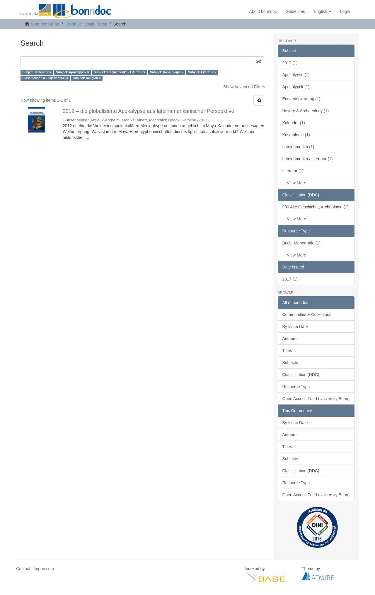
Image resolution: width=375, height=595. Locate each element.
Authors (289, 338)
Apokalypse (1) (296, 74)
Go (258, 61)
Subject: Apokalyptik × (72, 72)
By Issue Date (295, 326)
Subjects (290, 362)
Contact (23, 568)
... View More (294, 183)
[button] (322, 11)
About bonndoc (263, 11)
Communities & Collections (306, 314)
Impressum (44, 568)
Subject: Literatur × (202, 72)
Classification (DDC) (300, 374)
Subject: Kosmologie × (166, 72)
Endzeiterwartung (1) (301, 98)
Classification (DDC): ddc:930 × (45, 78)
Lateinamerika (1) (298, 146)
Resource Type (296, 386)
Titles (287, 350)
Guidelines (295, 11)
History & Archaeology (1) (305, 110)
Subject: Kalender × (36, 72)
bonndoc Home (45, 24)
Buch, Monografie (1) (301, 243)
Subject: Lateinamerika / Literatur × (119, 72)
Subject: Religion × (87, 78)
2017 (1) (290, 279)
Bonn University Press (87, 24)
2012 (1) (290, 62)
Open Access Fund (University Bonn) (316, 398)
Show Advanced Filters (244, 86)
